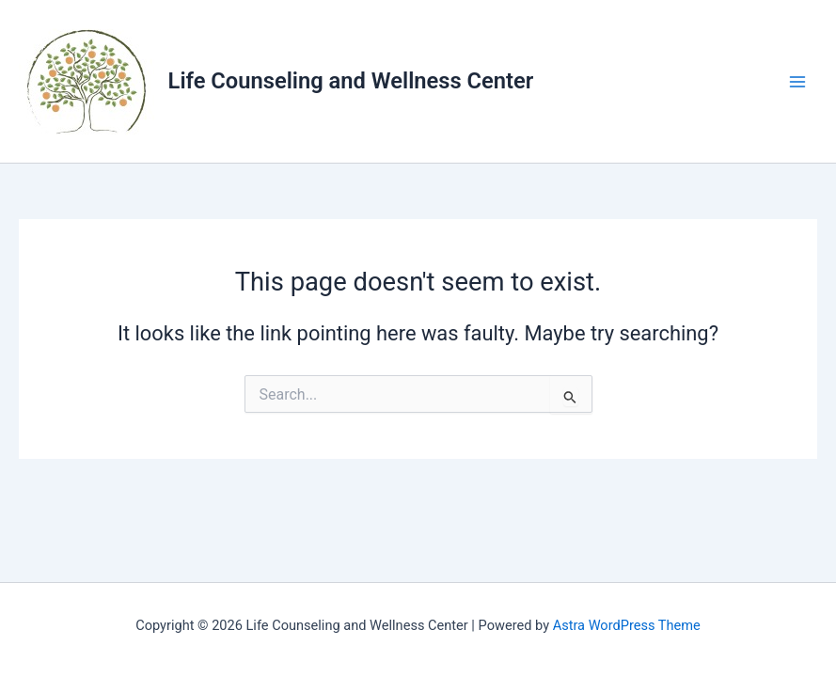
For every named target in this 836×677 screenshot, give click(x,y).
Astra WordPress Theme (627, 625)
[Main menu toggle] (797, 82)
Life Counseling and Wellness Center (351, 81)
